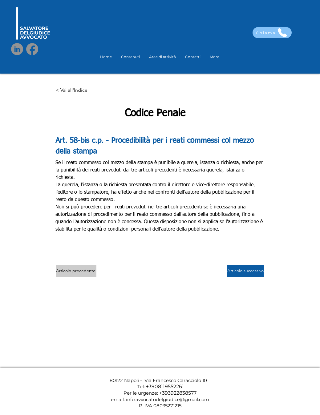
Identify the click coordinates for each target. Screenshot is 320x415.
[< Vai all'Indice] (76, 90)
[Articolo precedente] (76, 271)
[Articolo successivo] (245, 271)
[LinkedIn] (17, 49)
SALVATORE (34, 28)
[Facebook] (32, 49)
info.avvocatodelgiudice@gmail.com (167, 399)
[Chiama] (272, 32)
